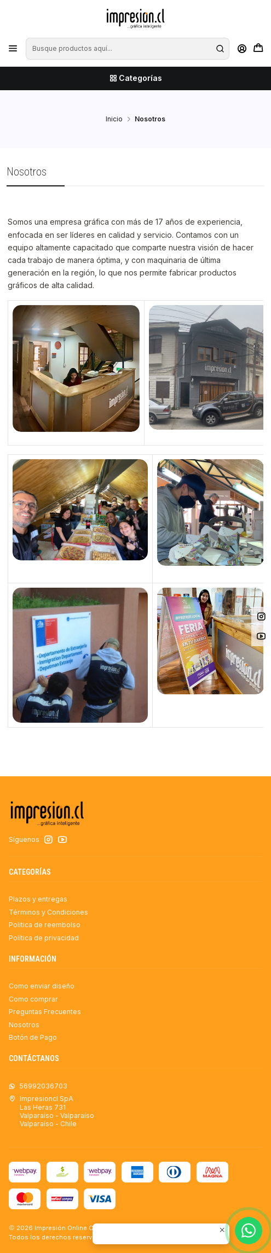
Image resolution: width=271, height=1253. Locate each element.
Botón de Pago (33, 1037)
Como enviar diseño (41, 986)
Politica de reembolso (44, 925)
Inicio (114, 119)
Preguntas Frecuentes (45, 1012)
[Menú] (13, 48)
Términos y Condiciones (48, 912)
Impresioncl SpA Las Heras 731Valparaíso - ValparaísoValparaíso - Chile (51, 1111)
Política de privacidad (44, 938)
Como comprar (33, 999)
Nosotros (24, 1025)
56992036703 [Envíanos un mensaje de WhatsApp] (38, 1086)
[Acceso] (242, 48)
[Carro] (258, 48)
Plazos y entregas (38, 899)
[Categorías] (135, 78)
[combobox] (127, 49)
